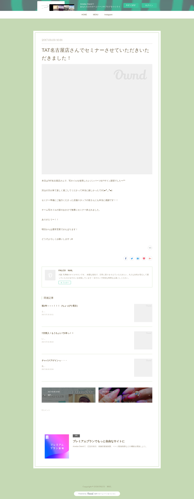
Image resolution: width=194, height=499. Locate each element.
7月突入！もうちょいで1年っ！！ (58, 333)
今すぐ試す (131, 5)
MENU (95, 15)
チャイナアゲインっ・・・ (54, 360)
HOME (84, 15)
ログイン (149, 5)
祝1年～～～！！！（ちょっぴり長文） (60, 306)
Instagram (108, 15)
